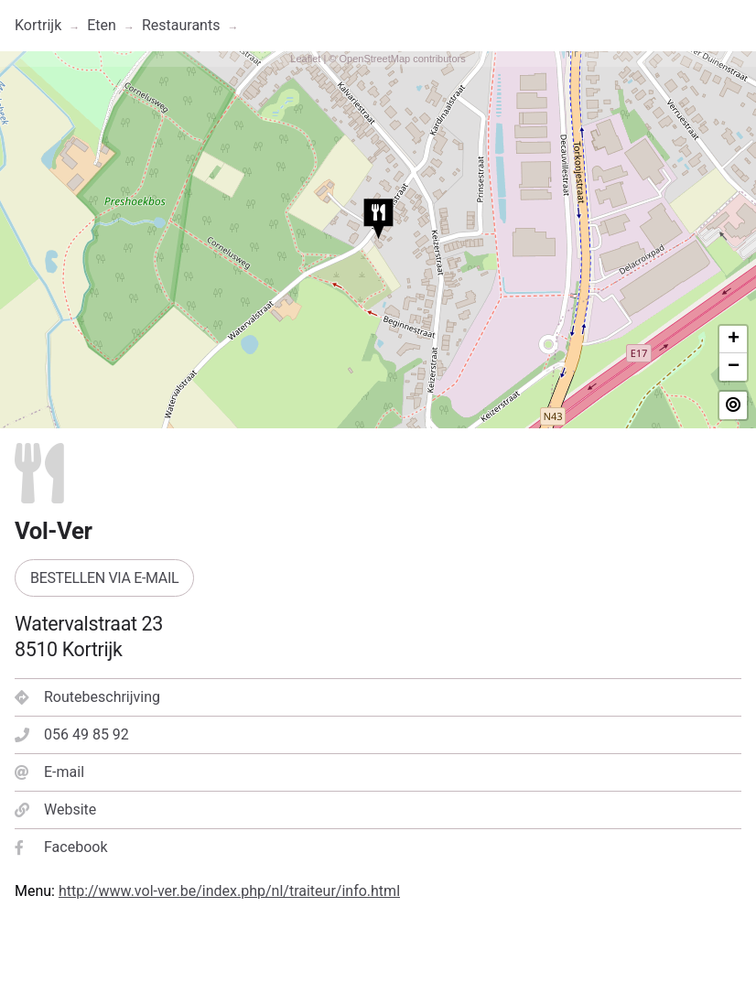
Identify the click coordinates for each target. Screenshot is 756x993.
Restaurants (181, 25)
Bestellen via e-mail (104, 578)
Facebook (61, 847)
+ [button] (734, 339)
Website (55, 809)
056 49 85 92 (72, 734)
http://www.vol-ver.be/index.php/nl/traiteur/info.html (229, 891)
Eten (101, 25)
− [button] (734, 367)
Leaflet (305, 58)
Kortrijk (38, 25)
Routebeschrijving (87, 697)
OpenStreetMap (374, 58)
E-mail (49, 772)
